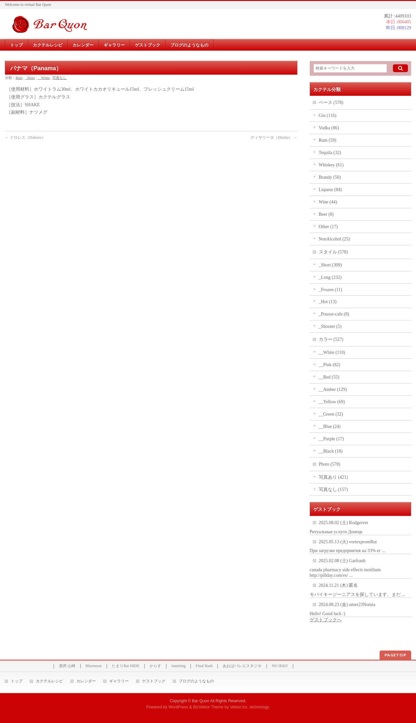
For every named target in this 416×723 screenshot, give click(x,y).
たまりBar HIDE (125, 666)
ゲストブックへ (326, 619)
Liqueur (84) (330, 189)
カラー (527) (331, 339)
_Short (30, 78)
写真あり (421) (333, 477)
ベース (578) (331, 102)
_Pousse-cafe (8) (334, 314)
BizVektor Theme (208, 707)
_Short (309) (330, 265)
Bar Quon (200, 701)
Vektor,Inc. (239, 707)
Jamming (178, 666)
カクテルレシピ (49, 681)
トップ (16, 681)
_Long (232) (330, 277)
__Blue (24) (330, 426)
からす (155, 666)
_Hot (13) (328, 301)
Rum (19, 78)
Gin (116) (327, 115)
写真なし (59, 78)
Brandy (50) (330, 177)
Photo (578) (330, 464)
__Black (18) (331, 451)
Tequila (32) (330, 152)
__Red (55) (329, 377)
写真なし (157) (333, 489)
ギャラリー (119, 681)
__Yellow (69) (332, 401)
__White (43, 78)
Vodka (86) (329, 127)
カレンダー (86, 681)
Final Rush (204, 666)
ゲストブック (153, 681)
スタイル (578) (333, 252)
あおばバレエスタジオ (242, 666)
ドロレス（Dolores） (25, 137)
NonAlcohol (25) (334, 239)
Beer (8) (326, 214)
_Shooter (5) (330, 326)
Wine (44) (328, 202)
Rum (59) (327, 140)
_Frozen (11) (330, 289)
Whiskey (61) (331, 164)
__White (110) (332, 352)
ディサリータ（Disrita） (274, 137)
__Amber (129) (333, 389)
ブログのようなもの (196, 681)
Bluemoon (93, 666)
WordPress (178, 707)
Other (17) (328, 226)
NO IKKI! (280, 666)
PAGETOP (395, 654)
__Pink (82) (330, 364)
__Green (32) (331, 414)
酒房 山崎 (67, 666)
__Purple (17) (331, 438)
